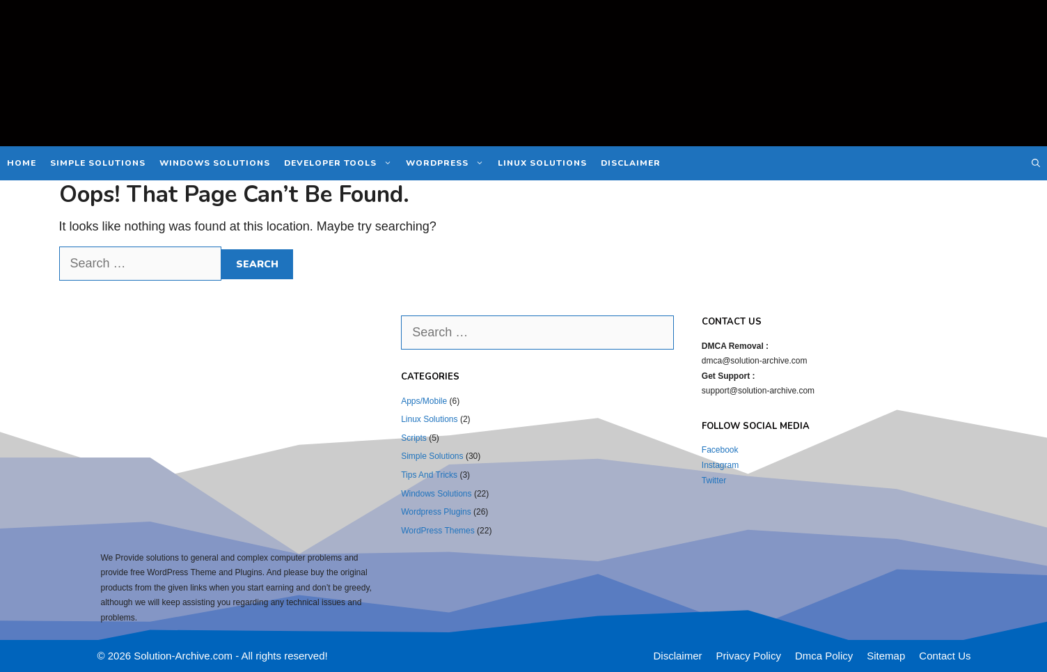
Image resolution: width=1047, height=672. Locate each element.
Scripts (414, 438)
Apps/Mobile (424, 401)
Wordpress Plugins (436, 512)
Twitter (714, 480)
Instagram (720, 465)
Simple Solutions (97, 163)
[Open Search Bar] (1036, 163)
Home (21, 163)
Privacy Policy (748, 656)
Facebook (720, 450)
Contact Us (944, 656)
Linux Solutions (542, 163)
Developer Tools (341, 163)
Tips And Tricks (429, 475)
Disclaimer (631, 163)
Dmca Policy (824, 656)
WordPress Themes (438, 531)
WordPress (448, 163)
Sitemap (886, 656)
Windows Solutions (214, 163)
